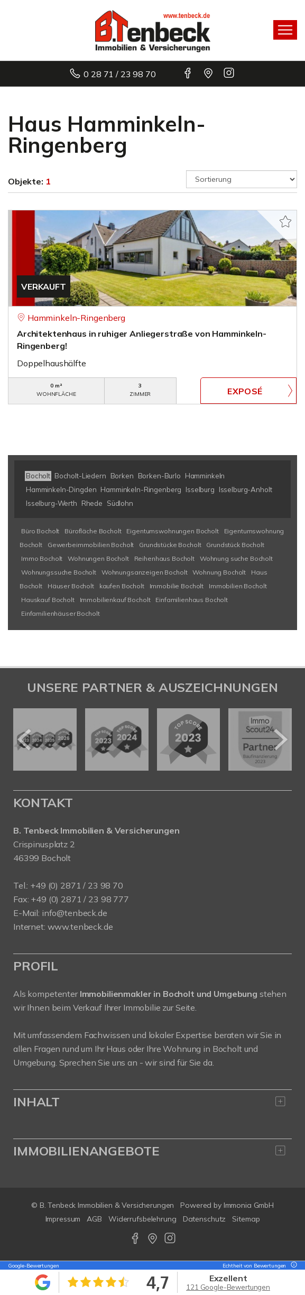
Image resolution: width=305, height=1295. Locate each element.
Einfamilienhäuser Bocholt (60, 613)
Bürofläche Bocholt (92, 531)
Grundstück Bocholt (235, 545)
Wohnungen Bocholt (98, 558)
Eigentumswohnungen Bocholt (172, 531)
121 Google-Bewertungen (228, 1287)
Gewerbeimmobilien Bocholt (91, 545)
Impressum (63, 1219)
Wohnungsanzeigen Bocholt (144, 572)
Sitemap (246, 1219)
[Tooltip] (292, 1265)
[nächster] (280, 739)
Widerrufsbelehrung (142, 1219)
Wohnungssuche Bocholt (58, 572)
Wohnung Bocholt (219, 572)
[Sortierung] (241, 179)
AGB (94, 1219)
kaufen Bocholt (121, 586)
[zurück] (25, 739)
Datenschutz (204, 1219)
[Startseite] (152, 30)
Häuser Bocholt (71, 586)
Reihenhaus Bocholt (164, 558)
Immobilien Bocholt (237, 586)
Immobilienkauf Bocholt (115, 600)
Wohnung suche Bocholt (236, 558)
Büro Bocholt (40, 531)
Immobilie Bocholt (177, 586)
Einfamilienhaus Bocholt (191, 600)
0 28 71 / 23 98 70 (119, 74)
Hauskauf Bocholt (48, 600)
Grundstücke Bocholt (170, 545)
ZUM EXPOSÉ (248, 390)
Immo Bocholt (41, 558)
